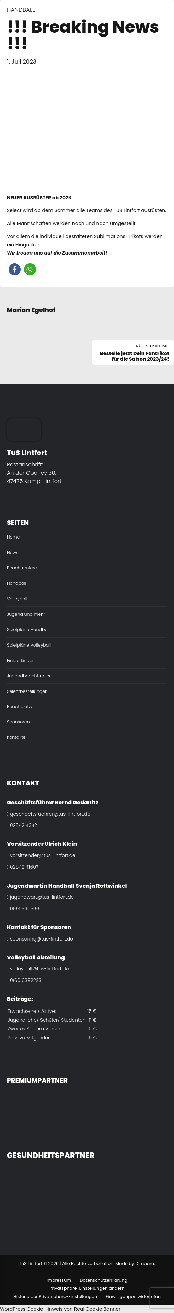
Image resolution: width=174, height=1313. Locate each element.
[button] (15, 269)
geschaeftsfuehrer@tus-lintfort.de (48, 814)
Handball (21, 9)
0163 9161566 (23, 908)
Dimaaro (144, 1263)
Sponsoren (18, 722)
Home (13, 537)
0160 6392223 (24, 980)
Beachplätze (20, 706)
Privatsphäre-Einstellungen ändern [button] (87, 1288)
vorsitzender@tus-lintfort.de (41, 855)
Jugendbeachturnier (29, 676)
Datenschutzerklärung (103, 1280)
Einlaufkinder (20, 660)
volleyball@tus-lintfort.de (38, 968)
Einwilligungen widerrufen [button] (133, 1296)
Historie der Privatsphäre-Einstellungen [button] (55, 1296)
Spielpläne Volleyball (29, 645)
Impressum (59, 1280)
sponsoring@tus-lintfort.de (40, 938)
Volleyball (17, 599)
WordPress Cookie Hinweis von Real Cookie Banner (60, 1308)
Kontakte (16, 737)
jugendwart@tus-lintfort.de (40, 897)
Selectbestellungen (27, 691)
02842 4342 (22, 825)
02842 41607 (22, 867)
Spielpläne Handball (28, 629)
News (12, 552)
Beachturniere (22, 568)
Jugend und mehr (26, 614)
